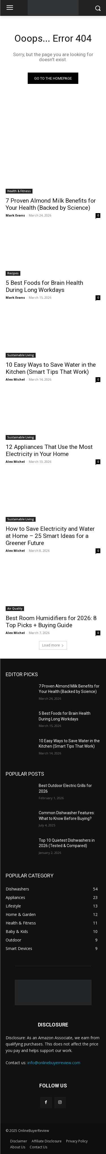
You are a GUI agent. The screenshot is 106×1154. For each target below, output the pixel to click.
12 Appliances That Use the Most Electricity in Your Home (49, 450)
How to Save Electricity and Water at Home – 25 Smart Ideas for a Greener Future (50, 535)
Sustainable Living (20, 355)
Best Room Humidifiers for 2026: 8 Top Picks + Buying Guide (51, 622)
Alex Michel (15, 379)
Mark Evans (15, 215)
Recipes (13, 273)
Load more (53, 645)
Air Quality (14, 608)
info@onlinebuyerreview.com (53, 1062)
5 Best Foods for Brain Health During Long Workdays (44, 286)
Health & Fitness (19, 191)
